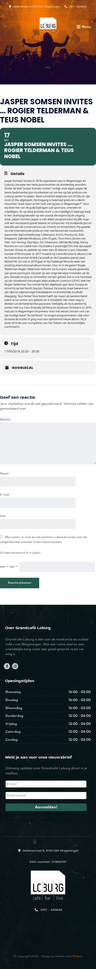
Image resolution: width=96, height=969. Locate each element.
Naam (5, 473)
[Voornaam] (46, 795)
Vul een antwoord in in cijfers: (20, 552)
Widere (77, 956)
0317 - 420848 (78, 6)
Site (2, 516)
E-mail (5, 494)
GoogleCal (22, 368)
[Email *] (46, 784)
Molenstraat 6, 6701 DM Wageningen (36, 6)
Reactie (6, 419)
